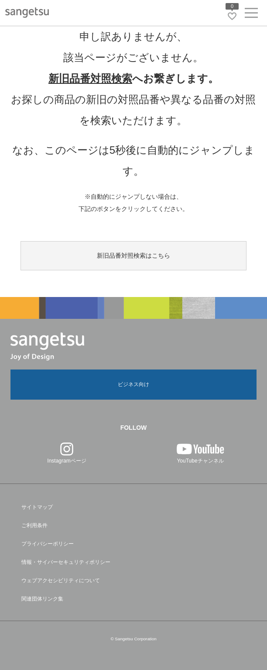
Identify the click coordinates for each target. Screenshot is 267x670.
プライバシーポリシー (47, 544)
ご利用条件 (34, 525)
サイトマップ (37, 507)
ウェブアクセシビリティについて (60, 580)
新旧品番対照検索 (90, 78)
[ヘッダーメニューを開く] (251, 14)
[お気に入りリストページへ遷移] (232, 16)
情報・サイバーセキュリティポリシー (65, 562)
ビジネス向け (133, 384)
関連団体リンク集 (42, 599)
